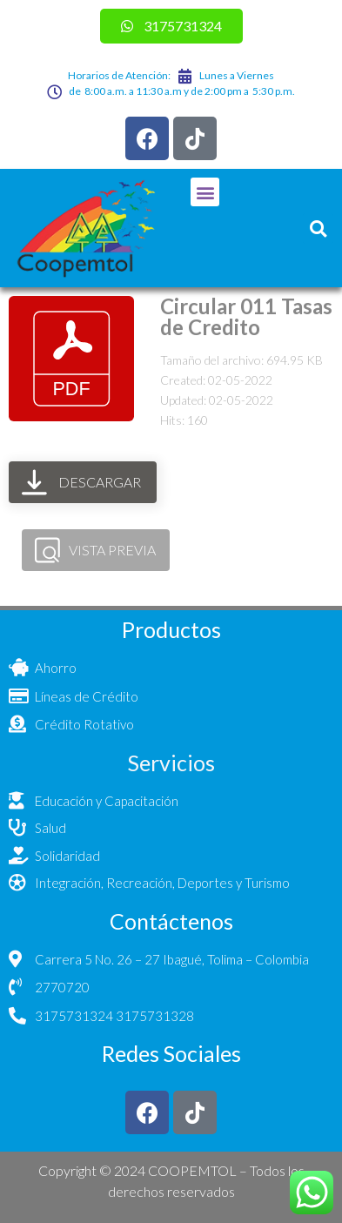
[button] (205, 192)
